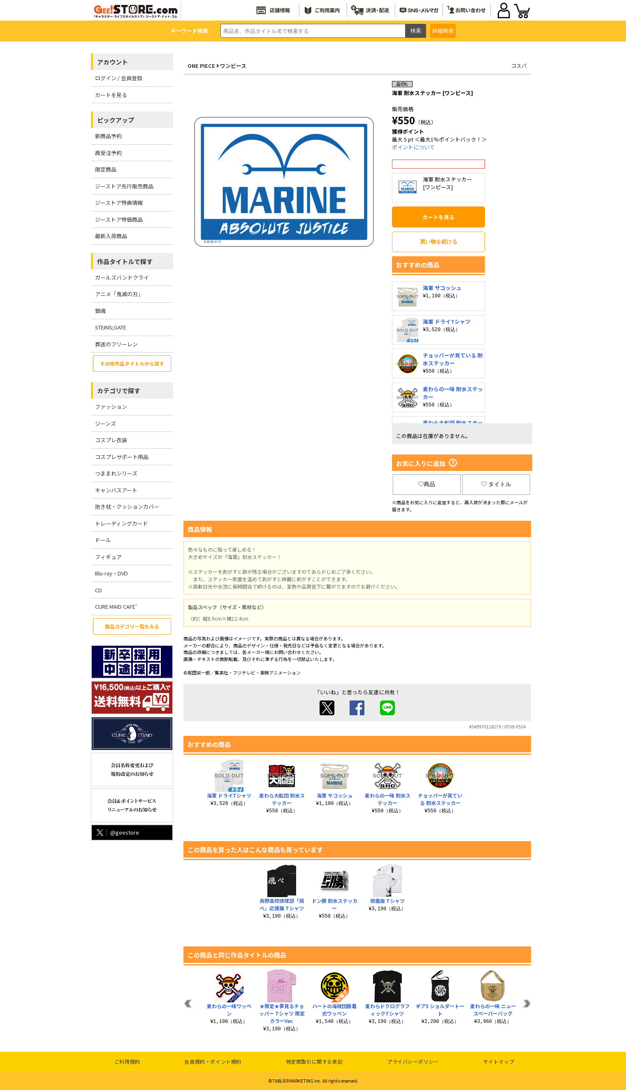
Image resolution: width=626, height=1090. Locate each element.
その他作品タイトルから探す (132, 363)
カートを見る (111, 95)
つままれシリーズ (116, 473)
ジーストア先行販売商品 (124, 186)
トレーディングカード (121, 523)
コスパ (519, 66)
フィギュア (108, 557)
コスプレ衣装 (111, 440)
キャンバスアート (116, 490)
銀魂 (100, 311)
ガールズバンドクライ (122, 277)
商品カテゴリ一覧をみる (132, 626)
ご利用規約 (127, 1061)
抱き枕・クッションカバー (127, 506)
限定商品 (105, 169)
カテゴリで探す (118, 390)
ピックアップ (115, 120)
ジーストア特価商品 (119, 219)
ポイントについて (413, 147)
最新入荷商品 (111, 236)
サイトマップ (499, 1061)
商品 (426, 484)
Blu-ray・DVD (111, 573)
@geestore (117, 832)
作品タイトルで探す (125, 261)
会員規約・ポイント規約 (212, 1061)
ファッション (111, 406)
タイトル (496, 484)
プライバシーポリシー (413, 1061)
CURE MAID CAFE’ (116, 606)
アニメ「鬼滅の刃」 (119, 294)
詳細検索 (443, 31)
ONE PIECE (201, 66)
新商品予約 (108, 136)
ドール (103, 540)
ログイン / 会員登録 (118, 78)
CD (98, 590)
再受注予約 (108, 153)
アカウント (112, 62)
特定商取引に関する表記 (314, 1061)
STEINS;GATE (110, 327)
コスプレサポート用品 (121, 457)
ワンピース (233, 66)
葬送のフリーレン (116, 344)
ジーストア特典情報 (119, 202)
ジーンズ (105, 423)
